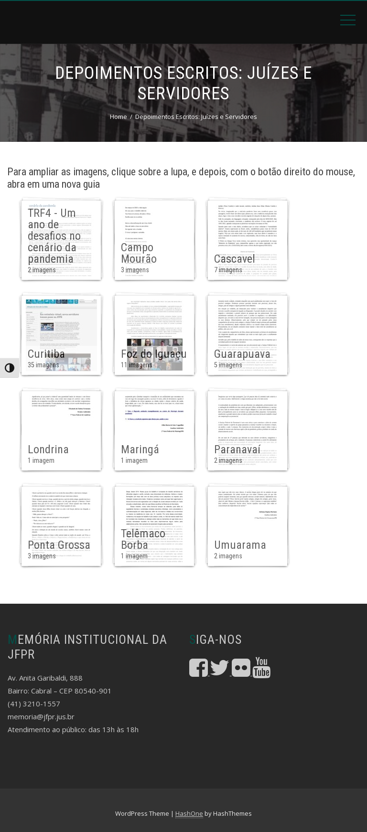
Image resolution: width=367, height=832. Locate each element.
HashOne (189, 813)
